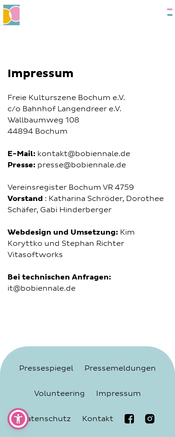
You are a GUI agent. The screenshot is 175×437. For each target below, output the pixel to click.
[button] (18, 419)
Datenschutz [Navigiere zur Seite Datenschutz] (46, 419)
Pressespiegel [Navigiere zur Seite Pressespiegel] (46, 368)
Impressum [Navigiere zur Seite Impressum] (118, 393)
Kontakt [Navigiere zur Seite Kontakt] (97, 419)
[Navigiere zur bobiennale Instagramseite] (149, 419)
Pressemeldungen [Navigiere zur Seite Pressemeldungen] (120, 368)
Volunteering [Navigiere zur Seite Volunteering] (59, 393)
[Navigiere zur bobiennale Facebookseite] (129, 419)
